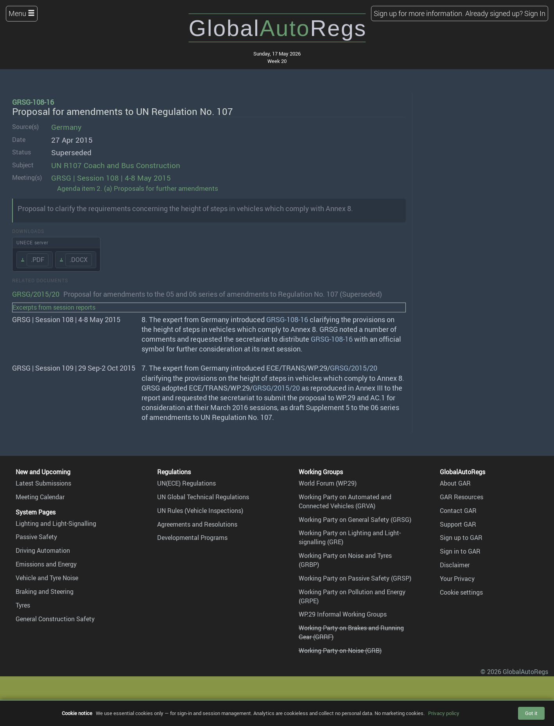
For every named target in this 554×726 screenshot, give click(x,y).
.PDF (37, 259)
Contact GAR (458, 510)
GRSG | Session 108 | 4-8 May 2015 (111, 178)
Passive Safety (36, 536)
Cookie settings (461, 592)
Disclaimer (455, 565)
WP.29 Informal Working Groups (343, 614)
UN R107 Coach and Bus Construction (115, 165)
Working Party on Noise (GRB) (340, 650)
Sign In (534, 13)
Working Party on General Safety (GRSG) (355, 519)
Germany (66, 127)
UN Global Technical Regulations (203, 497)
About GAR (455, 483)
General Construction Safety (55, 619)
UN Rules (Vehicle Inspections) (200, 510)
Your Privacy (457, 578)
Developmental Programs (192, 537)
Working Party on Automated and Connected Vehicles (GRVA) (345, 501)
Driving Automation (43, 550)
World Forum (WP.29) (328, 483)
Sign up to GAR (461, 537)
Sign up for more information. (419, 13)
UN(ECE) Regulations (186, 483)
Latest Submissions (43, 483)
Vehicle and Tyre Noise (47, 578)
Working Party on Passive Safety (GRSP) (355, 578)
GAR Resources (461, 497)
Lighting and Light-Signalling (56, 523)
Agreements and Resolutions (197, 524)
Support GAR (458, 524)
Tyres (23, 605)
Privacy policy (443, 713)
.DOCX (79, 259)
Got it (531, 713)
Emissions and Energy (46, 564)
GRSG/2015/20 (35, 294)
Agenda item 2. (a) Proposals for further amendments (137, 188)
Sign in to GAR (460, 551)
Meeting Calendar (40, 497)
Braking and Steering (45, 591)
